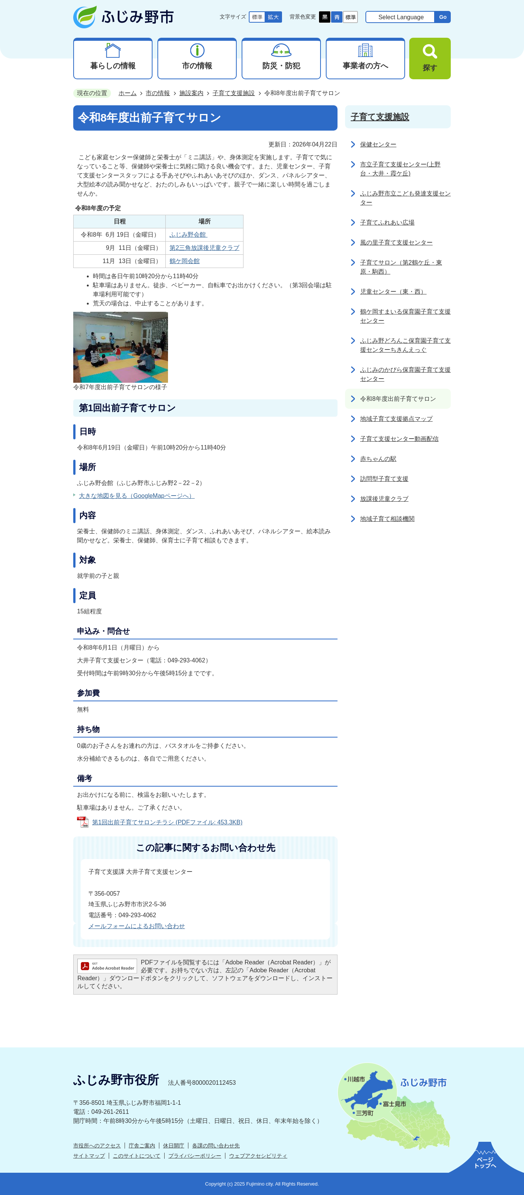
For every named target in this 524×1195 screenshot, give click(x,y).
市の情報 (158, 93)
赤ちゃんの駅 (378, 459)
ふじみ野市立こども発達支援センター (405, 198)
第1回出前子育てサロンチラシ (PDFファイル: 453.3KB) (167, 822)
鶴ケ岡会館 (185, 261)
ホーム (128, 93)
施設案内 (191, 93)
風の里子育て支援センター (396, 242)
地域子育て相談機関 (387, 519)
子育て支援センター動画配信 (399, 439)
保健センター (378, 144)
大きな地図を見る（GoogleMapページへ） (137, 496)
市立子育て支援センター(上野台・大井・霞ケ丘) (400, 169)
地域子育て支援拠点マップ (396, 419)
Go (443, 17)
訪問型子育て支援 (384, 479)
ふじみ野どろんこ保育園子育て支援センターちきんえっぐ (405, 345)
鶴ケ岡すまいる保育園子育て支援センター (405, 316)
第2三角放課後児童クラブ (204, 248)
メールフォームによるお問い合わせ (136, 926)
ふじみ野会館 (188, 234)
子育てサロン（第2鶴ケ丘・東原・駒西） (401, 267)
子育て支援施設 (234, 93)
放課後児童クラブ (384, 499)
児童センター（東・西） (393, 291)
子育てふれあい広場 (387, 222)
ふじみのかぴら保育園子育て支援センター (405, 374)
